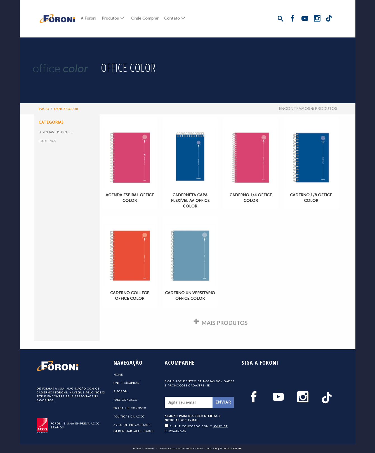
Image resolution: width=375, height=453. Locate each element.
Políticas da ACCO (129, 416)
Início (44, 109)
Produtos (110, 18)
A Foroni (88, 18)
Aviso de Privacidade (132, 425)
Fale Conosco (125, 400)
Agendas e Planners (55, 132)
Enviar (223, 402)
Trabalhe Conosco (130, 408)
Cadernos (47, 141)
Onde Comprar (145, 18)
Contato (172, 18)
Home (118, 374)
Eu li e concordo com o (196, 428)
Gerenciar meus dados (134, 431)
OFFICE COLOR (66, 109)
